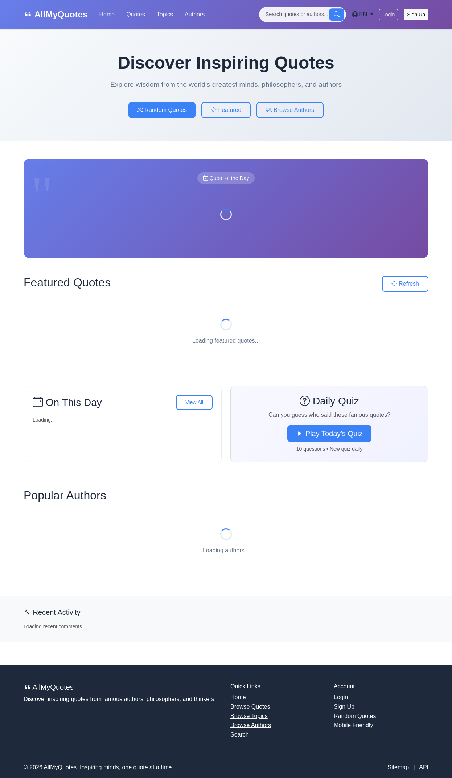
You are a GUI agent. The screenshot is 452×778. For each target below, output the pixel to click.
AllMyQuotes (55, 14)
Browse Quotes (250, 707)
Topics (165, 14)
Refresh (405, 284)
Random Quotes (162, 110)
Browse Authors (290, 110)
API (423, 767)
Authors (195, 14)
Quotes (135, 14)
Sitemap (398, 767)
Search (239, 734)
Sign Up (416, 14)
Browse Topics (249, 716)
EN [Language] (360, 14)
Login (388, 14)
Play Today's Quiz (329, 434)
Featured (226, 110)
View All (194, 402)
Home (107, 14)
